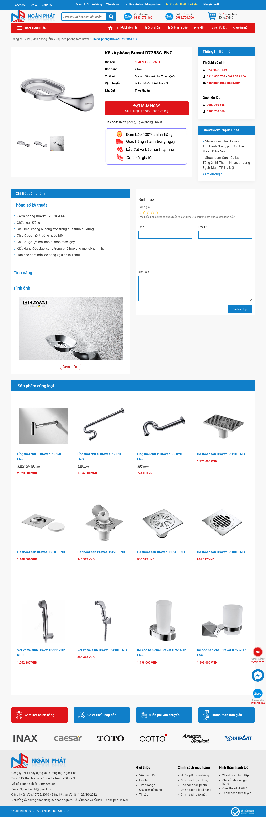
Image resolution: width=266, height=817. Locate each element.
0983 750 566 (216, 104)
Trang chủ (110, 28)
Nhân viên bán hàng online (143, 4)
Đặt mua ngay (147, 108)
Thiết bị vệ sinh (127, 27)
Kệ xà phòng (127, 122)
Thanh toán (113, 4)
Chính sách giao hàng (195, 780)
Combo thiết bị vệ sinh (182, 4)
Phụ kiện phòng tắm (40, 39)
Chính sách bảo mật (194, 794)
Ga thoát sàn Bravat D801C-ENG (41, 552)
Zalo (34, 5)
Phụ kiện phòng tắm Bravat (73, 39)
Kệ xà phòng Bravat (149, 122)
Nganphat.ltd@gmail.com (36, 789)
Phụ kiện (199, 27)
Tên (141, 226)
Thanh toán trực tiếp (235, 775)
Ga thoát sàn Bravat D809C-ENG (161, 552)
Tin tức (143, 794)
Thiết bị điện (151, 27)
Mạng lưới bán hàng (89, 4)
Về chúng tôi (147, 775)
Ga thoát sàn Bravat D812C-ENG (101, 552)
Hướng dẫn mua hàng (195, 775)
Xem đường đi (213, 174)
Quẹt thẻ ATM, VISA (234, 788)
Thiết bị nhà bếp (177, 27)
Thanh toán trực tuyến (236, 793)
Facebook (20, 5)
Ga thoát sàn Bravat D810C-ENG (221, 552)
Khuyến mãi (211, 4)
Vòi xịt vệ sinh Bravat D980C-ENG (102, 650)
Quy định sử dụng (150, 789)
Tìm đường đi (147, 785)
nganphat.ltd (258, 660)
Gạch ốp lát (219, 27)
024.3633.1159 (217, 70)
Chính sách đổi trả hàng (196, 789)
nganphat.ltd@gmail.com (223, 82)
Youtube (47, 5)
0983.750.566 (258, 701)
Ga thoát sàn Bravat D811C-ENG (221, 454)
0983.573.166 (237, 76)
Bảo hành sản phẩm (194, 785)
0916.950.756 (216, 76)
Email (202, 226)
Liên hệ (143, 780)
